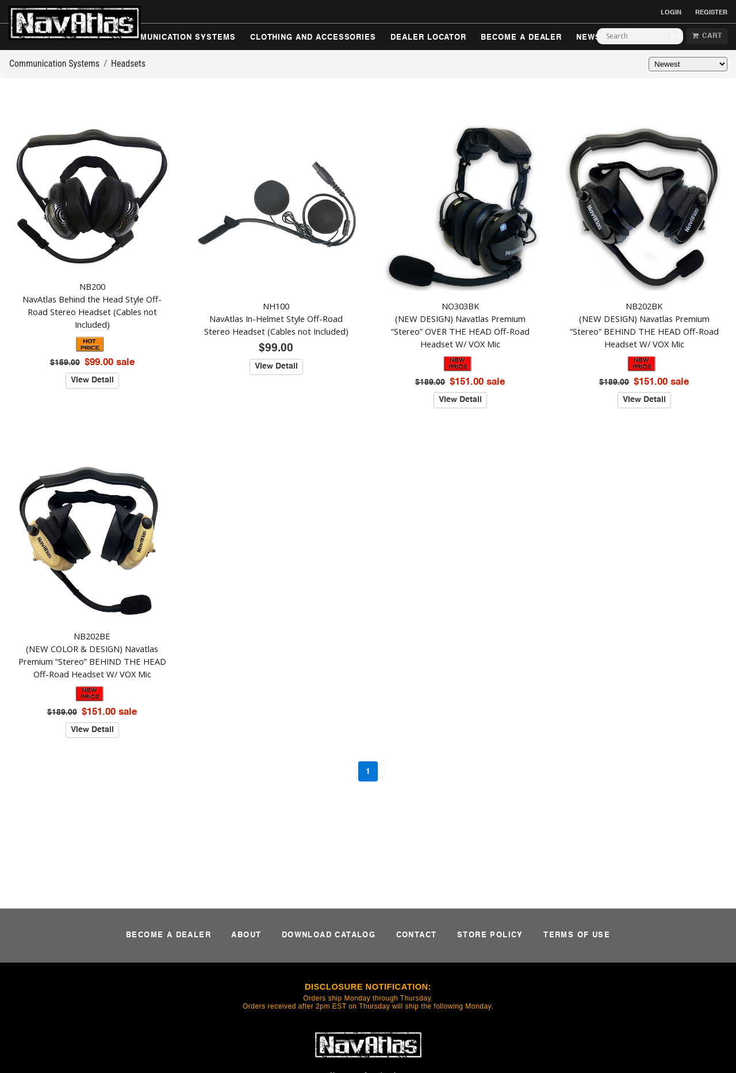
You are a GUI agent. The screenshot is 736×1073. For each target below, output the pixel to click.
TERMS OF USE (576, 935)
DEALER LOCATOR (428, 37)
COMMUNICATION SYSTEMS (178, 37)
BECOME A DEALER (521, 37)
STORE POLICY (490, 935)
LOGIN (671, 12)
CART (707, 36)
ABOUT (246, 935)
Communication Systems (54, 63)
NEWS (588, 37)
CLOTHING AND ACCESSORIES (313, 37)
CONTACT (416, 935)
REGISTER (711, 12)
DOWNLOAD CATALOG (328, 935)
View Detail (92, 380)
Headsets (128, 63)
